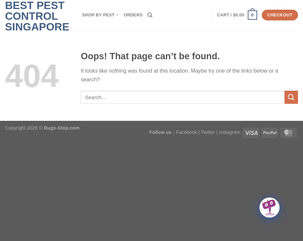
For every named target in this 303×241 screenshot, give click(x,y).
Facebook (186, 132)
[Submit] (291, 97)
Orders (133, 14)
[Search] (149, 15)
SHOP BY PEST (100, 15)
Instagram (229, 132)
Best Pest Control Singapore (37, 16)
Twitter (208, 132)
